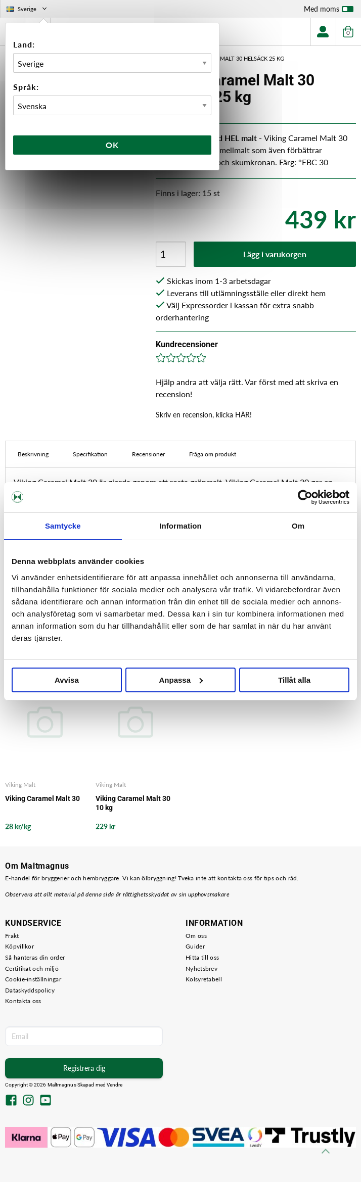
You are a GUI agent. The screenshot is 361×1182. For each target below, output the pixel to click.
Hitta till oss (202, 957)
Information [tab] (180, 526)
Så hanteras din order (35, 957)
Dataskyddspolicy (30, 990)
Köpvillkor (19, 946)
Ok (112, 145)
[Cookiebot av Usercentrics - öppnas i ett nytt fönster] (305, 497)
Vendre (115, 1085)
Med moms (328, 11)
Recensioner (148, 454)
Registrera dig (84, 1068)
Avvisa (67, 680)
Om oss (196, 935)
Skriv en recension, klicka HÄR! (204, 414)
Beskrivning (33, 454)
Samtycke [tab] (63, 526)
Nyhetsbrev (201, 968)
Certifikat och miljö (32, 968)
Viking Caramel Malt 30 (42, 798)
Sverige (28, 9)
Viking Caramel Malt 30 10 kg (133, 803)
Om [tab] (298, 526)
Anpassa (181, 680)
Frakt (12, 935)
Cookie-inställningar (33, 979)
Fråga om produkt (212, 454)
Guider (195, 946)
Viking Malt (20, 784)
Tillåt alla (294, 680)
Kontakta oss (23, 1001)
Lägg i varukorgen (274, 254)
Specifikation (90, 454)
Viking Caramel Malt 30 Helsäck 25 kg (228, 58)
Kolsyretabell (204, 979)
